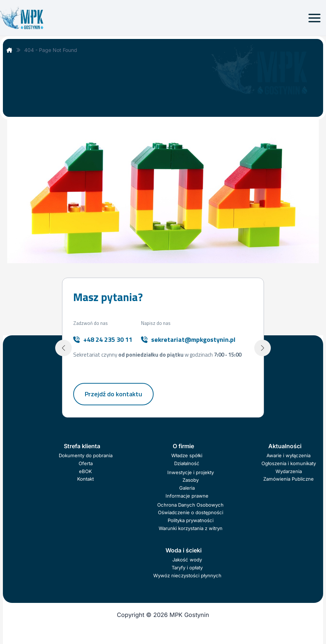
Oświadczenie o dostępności (190, 512)
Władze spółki (186, 455)
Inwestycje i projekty (190, 472)
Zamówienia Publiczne (288, 479)
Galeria (187, 488)
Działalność (186, 463)
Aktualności (284, 446)
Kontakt (85, 479)
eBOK (85, 471)
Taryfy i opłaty (187, 567)
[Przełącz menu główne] (314, 18)
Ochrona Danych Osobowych (190, 505)
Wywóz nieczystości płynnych (187, 575)
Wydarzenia (289, 471)
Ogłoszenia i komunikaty (288, 463)
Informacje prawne (187, 496)
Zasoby (190, 480)
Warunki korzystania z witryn (191, 528)
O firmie (183, 446)
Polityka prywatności (190, 520)
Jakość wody (187, 560)
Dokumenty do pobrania (86, 455)
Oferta (86, 463)
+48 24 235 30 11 (107, 339)
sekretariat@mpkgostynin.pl (193, 339)
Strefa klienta (82, 446)
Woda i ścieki (184, 550)
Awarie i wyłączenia (288, 455)
